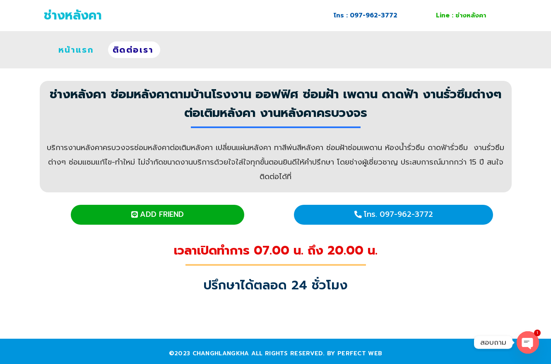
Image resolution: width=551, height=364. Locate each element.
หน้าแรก (76, 50)
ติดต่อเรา (133, 50)
